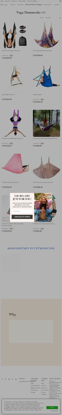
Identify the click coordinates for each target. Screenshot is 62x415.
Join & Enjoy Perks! (22, 217)
